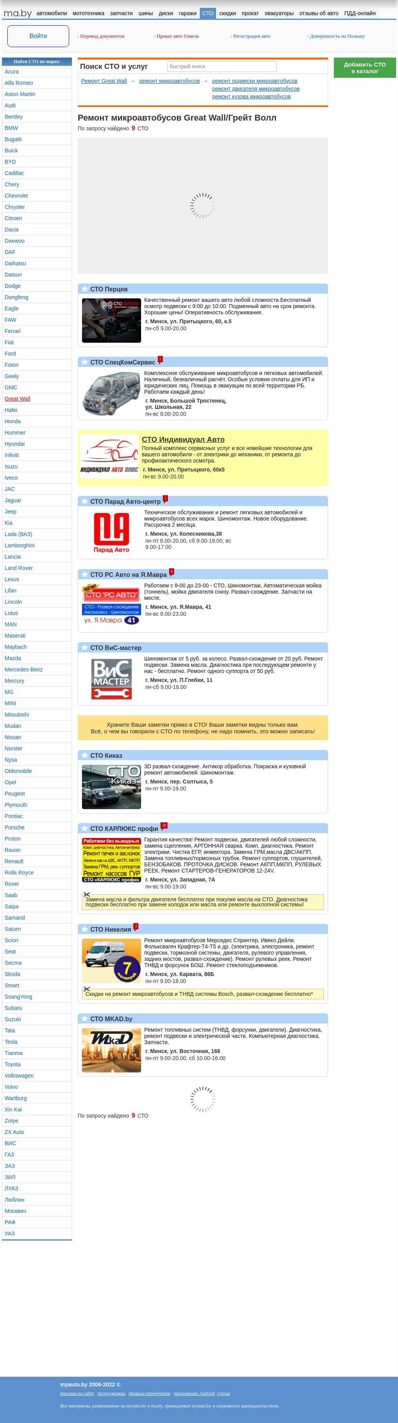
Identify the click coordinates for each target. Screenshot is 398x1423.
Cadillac (14, 173)
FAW (10, 320)
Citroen (13, 218)
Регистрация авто (250, 36)
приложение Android (194, 1393)
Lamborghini (20, 545)
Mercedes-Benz (24, 669)
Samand (15, 918)
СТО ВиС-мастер (115, 648)
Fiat (9, 342)
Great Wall (17, 399)
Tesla (11, 1042)
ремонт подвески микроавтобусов (254, 81)
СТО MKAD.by (111, 1019)
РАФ (10, 1222)
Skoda (12, 974)
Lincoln (13, 602)
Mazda (13, 658)
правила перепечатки (149, 1393)
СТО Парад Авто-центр (125, 501)
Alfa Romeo (19, 83)
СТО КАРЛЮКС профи (123, 828)
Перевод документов (100, 36)
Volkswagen (19, 1076)
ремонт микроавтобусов (169, 81)
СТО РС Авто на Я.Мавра (128, 574)
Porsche (14, 827)
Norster (14, 748)
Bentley (14, 117)
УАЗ (10, 1233)
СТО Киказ (105, 755)
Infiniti (12, 455)
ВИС (10, 1143)
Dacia (12, 229)
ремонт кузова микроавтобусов (251, 96)
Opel (10, 782)
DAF (10, 252)
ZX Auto (14, 1132)
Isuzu (11, 466)
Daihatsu (15, 263)
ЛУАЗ (11, 1188)
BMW (11, 128)
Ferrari (13, 331)
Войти (38, 36)
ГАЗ (9, 1154)
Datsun (13, 275)
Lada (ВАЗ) (18, 534)
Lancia (13, 557)
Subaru (13, 1008)
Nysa (11, 760)
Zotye (11, 1121)
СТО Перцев (108, 289)
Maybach (16, 647)
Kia (8, 523)
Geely (12, 376)
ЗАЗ (10, 1166)
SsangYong (18, 997)
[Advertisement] (365, 198)
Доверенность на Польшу (336, 36)
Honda (13, 421)
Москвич (15, 1211)
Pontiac (14, 816)
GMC (11, 387)
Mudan (13, 726)
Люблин (14, 1200)
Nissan (13, 737)
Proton (13, 839)
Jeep (10, 511)
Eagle (12, 308)
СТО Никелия (110, 929)
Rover (12, 884)
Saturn (13, 929)
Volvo (11, 1087)
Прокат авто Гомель (176, 36)
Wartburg (16, 1098)
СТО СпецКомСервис (122, 362)
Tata (10, 1030)
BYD (10, 162)
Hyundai (14, 444)
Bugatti (13, 139)
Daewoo (14, 241)
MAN (11, 624)
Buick (11, 150)
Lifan (10, 590)
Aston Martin (20, 94)
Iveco (11, 478)
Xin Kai (13, 1109)
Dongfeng (16, 297)
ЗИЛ (10, 1177)
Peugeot (15, 793)
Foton (12, 365)
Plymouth (16, 805)
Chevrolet (16, 196)
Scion (11, 940)
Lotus (11, 613)
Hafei (11, 410)
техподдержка (111, 1393)
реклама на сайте (77, 1393)
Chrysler (15, 207)
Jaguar (13, 500)
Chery (12, 184)
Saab (11, 895)
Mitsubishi (17, 715)
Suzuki (13, 1019)
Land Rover (19, 568)
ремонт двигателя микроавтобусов (256, 89)
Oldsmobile (18, 771)
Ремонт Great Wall (104, 81)
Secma (13, 963)
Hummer (15, 432)
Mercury (14, 681)
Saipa (12, 906)
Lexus (12, 579)
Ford (10, 353)
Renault (14, 861)
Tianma (14, 1053)
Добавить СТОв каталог (365, 67)
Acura (12, 71)
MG (9, 692)
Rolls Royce (19, 872)
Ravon (12, 850)
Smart (12, 985)
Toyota (13, 1064)
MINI (10, 703)
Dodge (13, 286)
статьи (223, 1393)
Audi (10, 105)
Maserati (15, 636)
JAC (10, 489)
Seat (10, 951)
